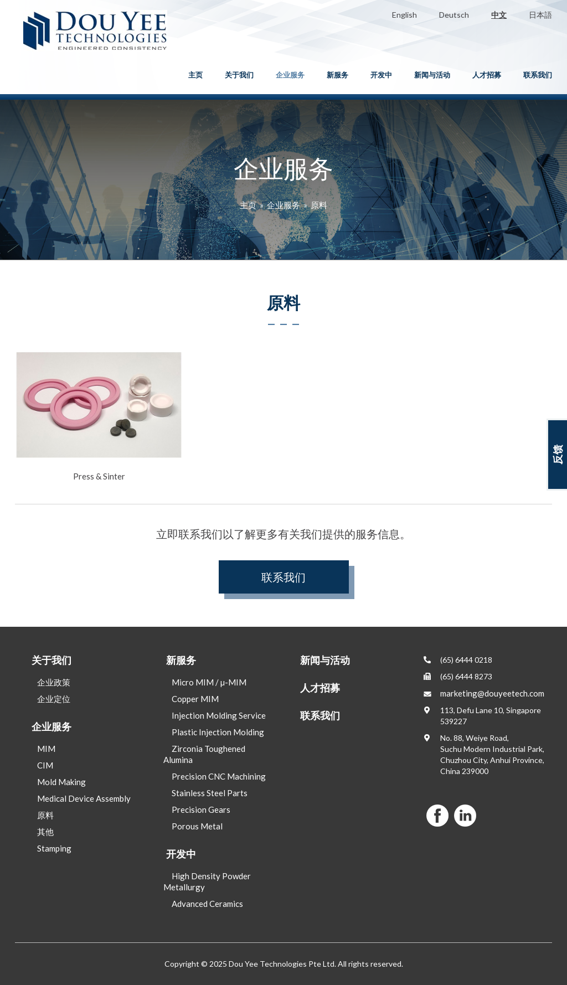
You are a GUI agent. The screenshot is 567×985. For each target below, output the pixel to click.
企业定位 (53, 699)
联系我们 (537, 74)
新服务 (337, 74)
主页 (195, 74)
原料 (319, 205)
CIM (45, 765)
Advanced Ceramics (207, 904)
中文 (499, 14)
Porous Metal (197, 826)
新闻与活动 (432, 74)
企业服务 (290, 74)
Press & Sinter (99, 415)
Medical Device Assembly (84, 798)
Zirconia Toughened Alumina (204, 754)
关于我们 (239, 74)
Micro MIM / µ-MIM (209, 682)
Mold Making (61, 782)
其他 (45, 832)
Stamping (54, 848)
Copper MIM (195, 699)
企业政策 (53, 682)
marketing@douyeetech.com (492, 693)
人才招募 (486, 74)
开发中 (381, 74)
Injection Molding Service (219, 715)
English (404, 14)
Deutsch (454, 14)
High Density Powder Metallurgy (207, 881)
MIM (46, 749)
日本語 (540, 14)
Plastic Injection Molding (218, 732)
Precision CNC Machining (219, 776)
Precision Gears (201, 809)
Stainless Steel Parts (210, 793)
